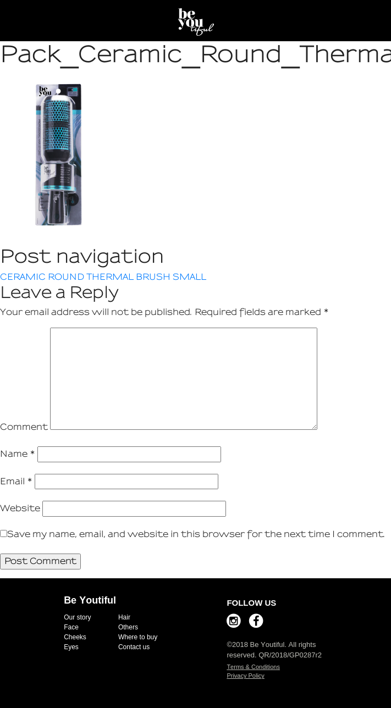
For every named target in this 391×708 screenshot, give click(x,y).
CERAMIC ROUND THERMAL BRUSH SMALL (103, 276)
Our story (77, 617)
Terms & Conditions (253, 666)
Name (17, 453)
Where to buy (137, 637)
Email (16, 481)
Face (71, 627)
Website (20, 508)
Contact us (134, 647)
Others (128, 627)
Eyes (71, 647)
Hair (124, 617)
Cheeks (75, 637)
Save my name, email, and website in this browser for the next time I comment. (196, 534)
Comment (24, 427)
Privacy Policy (245, 675)
